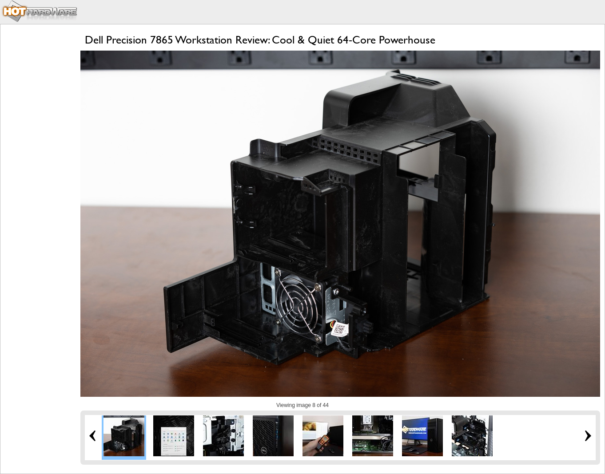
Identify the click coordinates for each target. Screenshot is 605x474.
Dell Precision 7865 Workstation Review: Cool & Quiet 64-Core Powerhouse (260, 39)
